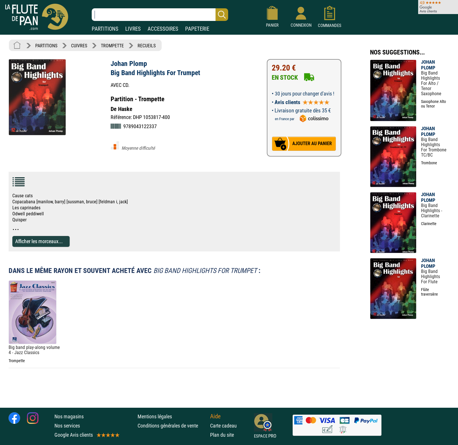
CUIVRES (79, 45)
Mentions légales (155, 416)
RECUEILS (147, 45)
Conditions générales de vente (172, 426)
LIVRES (133, 29)
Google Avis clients (86, 435)
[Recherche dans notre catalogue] (160, 14)
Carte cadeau (223, 426)
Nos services (67, 426)
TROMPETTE (112, 45)
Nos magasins (69, 416)
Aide (215, 416)
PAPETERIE (197, 29)
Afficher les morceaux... (39, 241)
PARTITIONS (105, 29)
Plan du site (222, 435)
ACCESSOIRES (163, 29)
